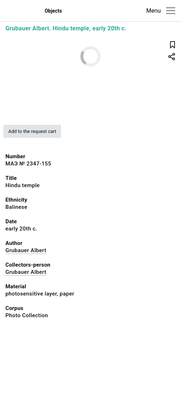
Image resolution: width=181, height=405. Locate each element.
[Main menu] (171, 11)
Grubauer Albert (25, 250)
